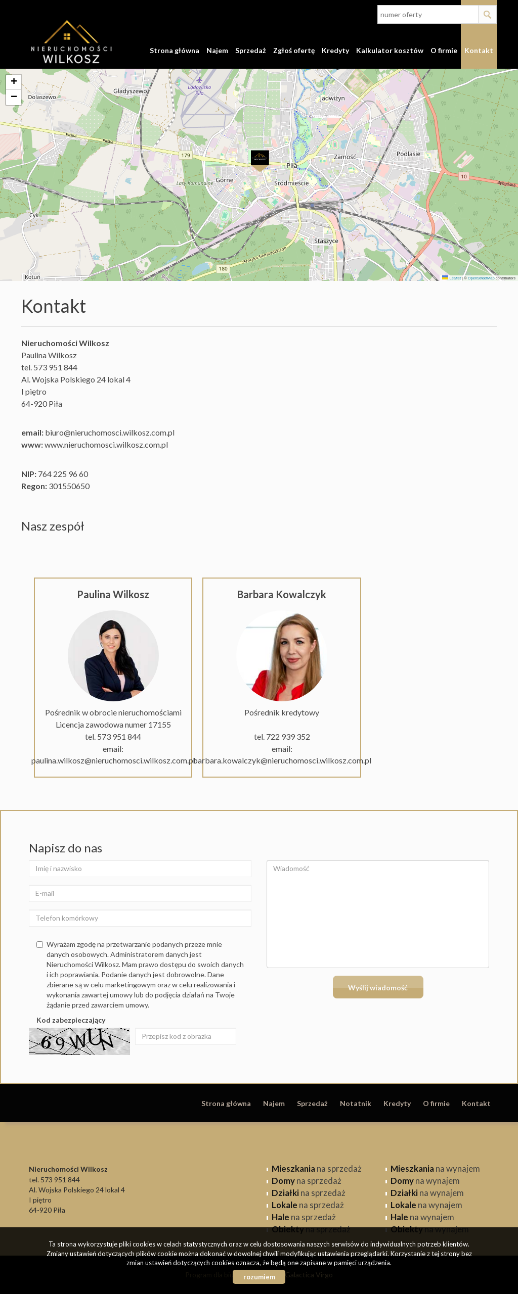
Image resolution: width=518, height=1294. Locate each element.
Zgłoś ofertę (294, 50)
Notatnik (355, 1103)
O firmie (443, 50)
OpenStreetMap (481, 278)
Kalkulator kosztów (389, 50)
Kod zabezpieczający (70, 1020)
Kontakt (478, 50)
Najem (217, 50)
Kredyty (335, 50)
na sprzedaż (317, 1168)
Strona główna (174, 50)
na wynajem (435, 1168)
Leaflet (451, 278)
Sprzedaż (250, 50)
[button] (259, 161)
